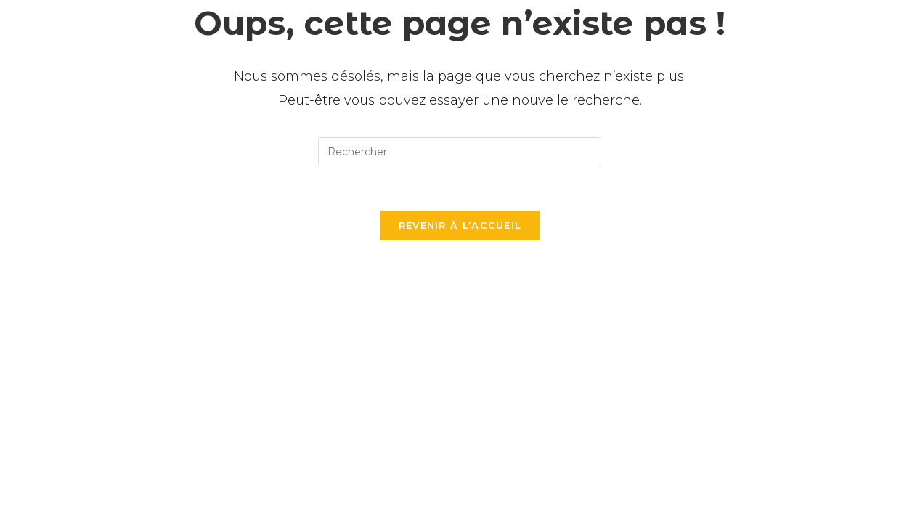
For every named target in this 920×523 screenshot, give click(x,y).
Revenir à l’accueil (460, 225)
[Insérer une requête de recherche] (459, 151)
